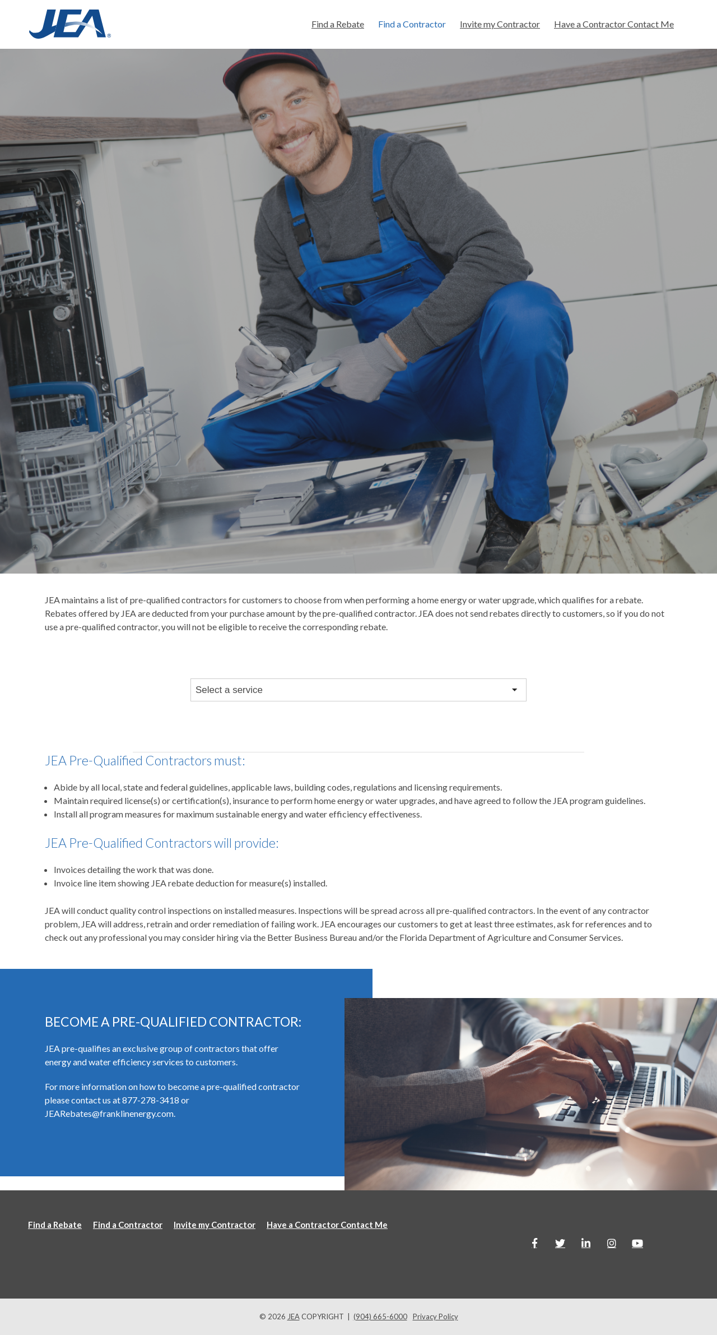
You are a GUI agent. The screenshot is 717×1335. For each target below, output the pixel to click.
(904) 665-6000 (380, 1316)
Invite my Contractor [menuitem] (500, 24)
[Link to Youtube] (637, 1243)
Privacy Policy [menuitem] (435, 1316)
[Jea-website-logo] (70, 24)
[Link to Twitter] (560, 1243)
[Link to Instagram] (611, 1243)
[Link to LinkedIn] (586, 1243)
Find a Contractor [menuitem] (412, 24)
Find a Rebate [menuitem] (337, 24)
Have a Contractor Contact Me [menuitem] (614, 24)
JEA (293, 1316)
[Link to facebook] (534, 1243)
